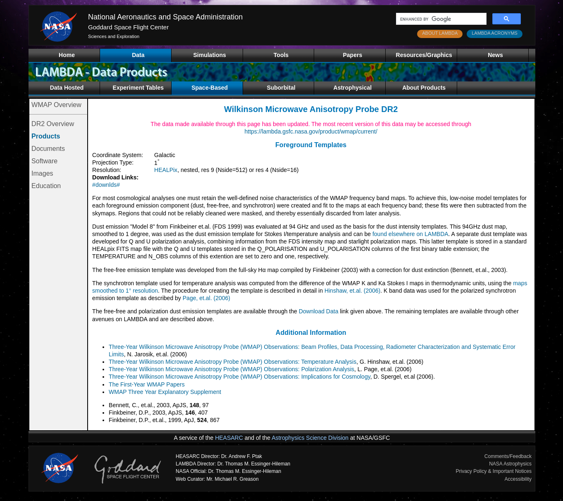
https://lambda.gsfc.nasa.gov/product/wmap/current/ (310, 131)
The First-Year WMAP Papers (147, 384)
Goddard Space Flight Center (128, 27)
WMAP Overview (56, 104)
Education (46, 185)
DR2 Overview (52, 123)
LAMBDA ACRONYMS (495, 33)
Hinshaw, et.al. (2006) (352, 290)
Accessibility (518, 479)
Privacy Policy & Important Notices (494, 471)
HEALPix (165, 170)
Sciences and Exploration (113, 36)
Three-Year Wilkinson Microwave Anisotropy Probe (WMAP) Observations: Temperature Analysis (232, 361)
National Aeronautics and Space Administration (165, 17)
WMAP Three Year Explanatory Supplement (165, 392)
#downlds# (106, 184)
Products (45, 136)
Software (44, 161)
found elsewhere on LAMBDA (410, 234)
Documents (48, 148)
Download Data (319, 311)
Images (42, 173)
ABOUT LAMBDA (440, 33)
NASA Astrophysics (510, 464)
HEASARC (229, 437)
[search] (440, 19)
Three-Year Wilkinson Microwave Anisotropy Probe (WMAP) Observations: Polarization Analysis (231, 369)
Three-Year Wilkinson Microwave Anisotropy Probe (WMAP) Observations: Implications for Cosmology (239, 376)
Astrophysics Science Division (310, 437)
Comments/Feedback (508, 456)
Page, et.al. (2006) (206, 298)
